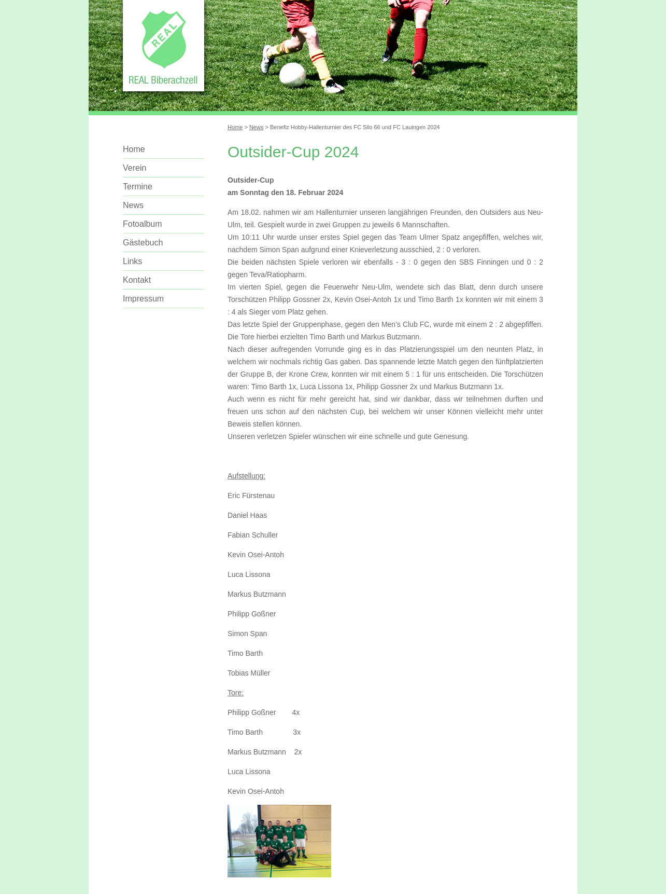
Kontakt (137, 280)
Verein (134, 167)
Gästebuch (143, 242)
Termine (137, 186)
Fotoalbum (142, 223)
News (256, 127)
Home (235, 127)
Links (132, 261)
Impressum (143, 298)
